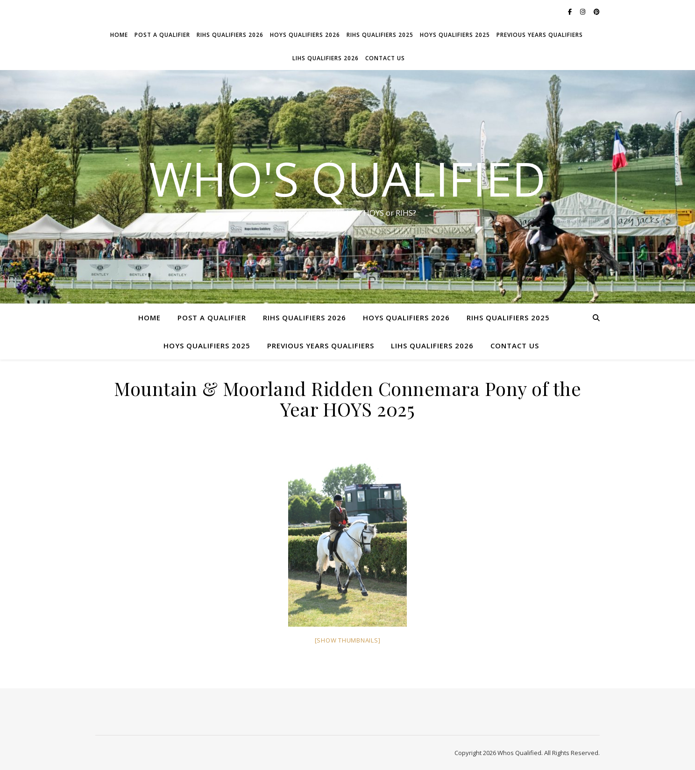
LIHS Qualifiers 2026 (325, 58)
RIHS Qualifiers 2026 (230, 35)
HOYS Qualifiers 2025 (455, 35)
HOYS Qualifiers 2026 (305, 35)
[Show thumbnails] (348, 640)
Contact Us (385, 58)
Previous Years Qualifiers (539, 35)
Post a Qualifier (162, 35)
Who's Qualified (347, 178)
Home (119, 35)
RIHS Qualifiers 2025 (380, 35)
